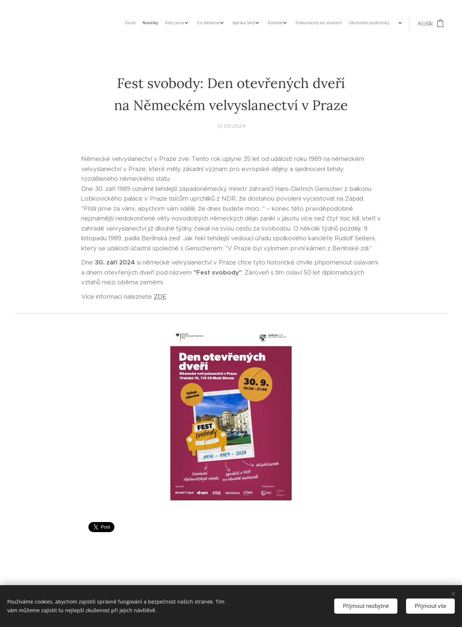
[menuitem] (323, 23)
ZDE (160, 297)
